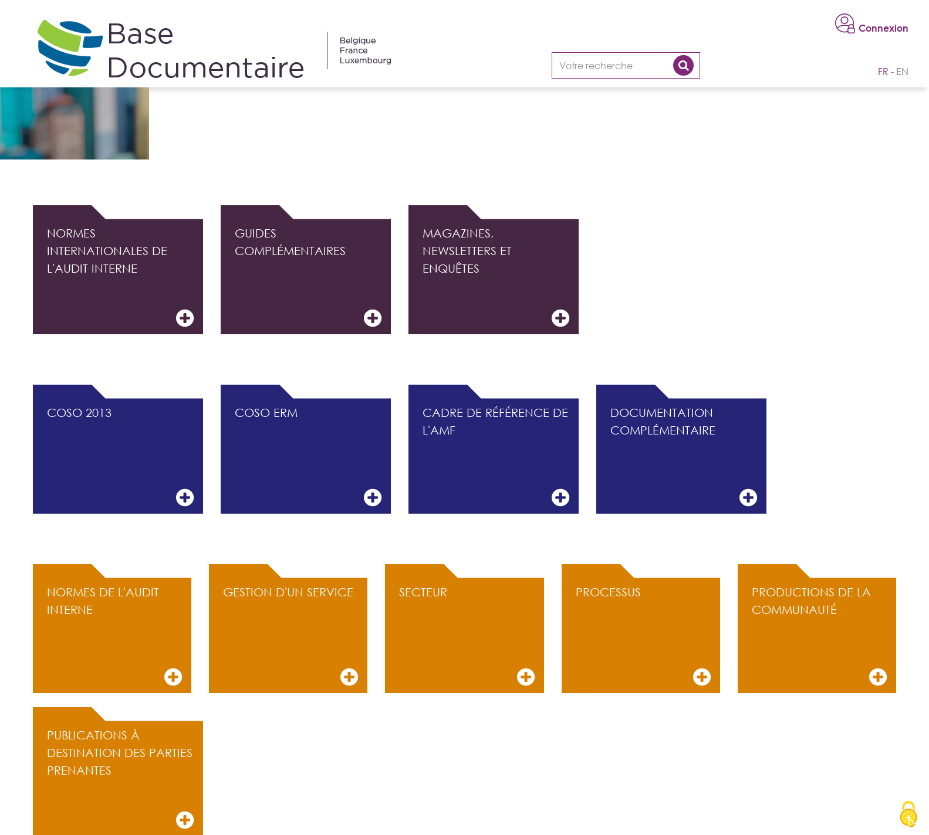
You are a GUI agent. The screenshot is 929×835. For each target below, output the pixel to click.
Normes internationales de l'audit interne (120, 278)
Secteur (466, 636)
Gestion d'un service (290, 636)
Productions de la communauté (819, 636)
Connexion (883, 28)
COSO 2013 (120, 457)
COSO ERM (308, 457)
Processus (643, 636)
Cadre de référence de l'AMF (496, 457)
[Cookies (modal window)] (908, 815)
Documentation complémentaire (683, 457)
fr (883, 71)
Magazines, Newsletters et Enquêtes (496, 278)
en (902, 71)
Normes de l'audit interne (114, 636)
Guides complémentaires (308, 278)
